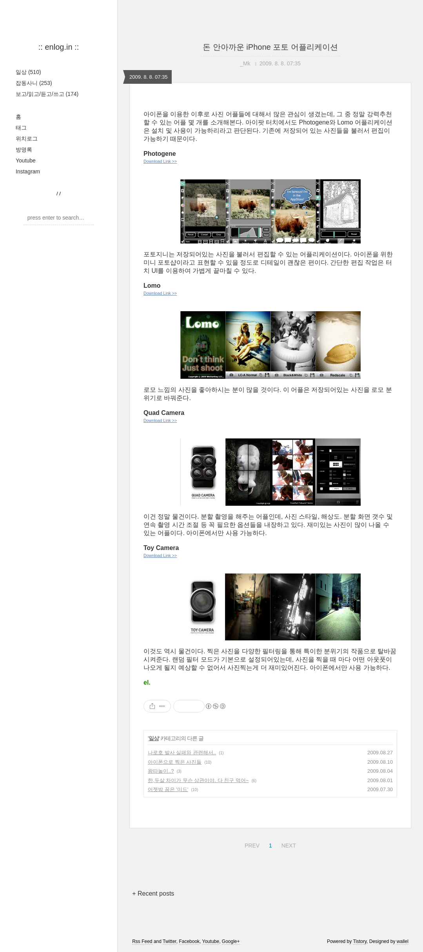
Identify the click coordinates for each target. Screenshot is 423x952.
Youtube (26, 160)
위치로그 (27, 138)
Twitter (169, 941)
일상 (28, 72)
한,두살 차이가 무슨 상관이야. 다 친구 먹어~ (198, 780)
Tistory (360, 941)
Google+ (231, 941)
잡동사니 (34, 83)
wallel (402, 941)
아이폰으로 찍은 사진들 (175, 762)
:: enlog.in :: (58, 47)
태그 (21, 127)
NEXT (288, 844)
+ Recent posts (153, 893)
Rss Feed (142, 941)
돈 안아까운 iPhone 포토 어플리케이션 (270, 47)
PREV (251, 844)
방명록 (24, 149)
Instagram (28, 171)
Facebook (189, 941)
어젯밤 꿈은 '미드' (168, 789)
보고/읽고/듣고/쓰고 (47, 94)
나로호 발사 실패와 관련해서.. (182, 752)
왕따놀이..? (161, 771)
